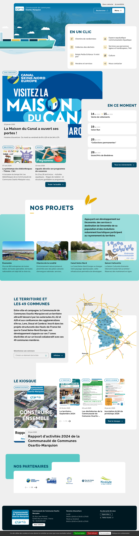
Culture (109, 55)
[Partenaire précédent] (26, 487)
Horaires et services (81, 63)
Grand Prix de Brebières (102, 155)
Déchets (86, 380)
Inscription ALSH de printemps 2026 (114, 412)
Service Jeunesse (111, 380)
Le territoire (65, 380)
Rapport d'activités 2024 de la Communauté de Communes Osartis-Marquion (54, 440)
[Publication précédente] (60, 421)
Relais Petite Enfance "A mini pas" (84, 55)
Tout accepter (79, 533)
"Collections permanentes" (103, 143)
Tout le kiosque (115, 421)
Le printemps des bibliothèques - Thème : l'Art (17, 170)
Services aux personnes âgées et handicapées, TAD (117, 47)
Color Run (95, 130)
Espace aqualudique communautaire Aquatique (117, 39)
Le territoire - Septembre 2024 (67, 412)
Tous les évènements (124, 165)
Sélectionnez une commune (24, 351)
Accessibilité (119, 4)
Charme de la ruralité (46, 263)
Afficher (58, 355)
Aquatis (39, 147)
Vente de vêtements (100, 117)
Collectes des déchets (82, 47)
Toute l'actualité (55, 184)
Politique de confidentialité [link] (120, 533)
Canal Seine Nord (10, 72)
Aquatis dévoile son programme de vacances (50, 170)
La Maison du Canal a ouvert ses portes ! (31, 131)
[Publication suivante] (69, 421)
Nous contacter (108, 4)
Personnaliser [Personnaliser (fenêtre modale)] (105, 533)
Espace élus (106, 514)
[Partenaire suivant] (35, 487)
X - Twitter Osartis (106, 517)
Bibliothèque (8, 147)
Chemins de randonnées (83, 39)
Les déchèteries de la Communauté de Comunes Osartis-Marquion (92, 413)
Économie (7, 263)
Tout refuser (92, 533)
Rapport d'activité (21, 387)
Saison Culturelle (113, 263)
